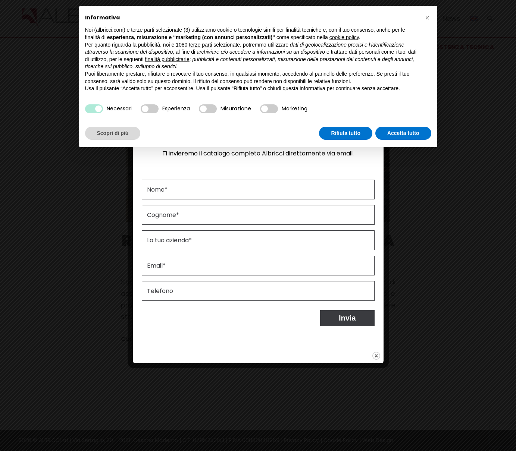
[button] (428, 18)
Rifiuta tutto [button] (345, 133)
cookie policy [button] (344, 37)
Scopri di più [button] (113, 133)
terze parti (200, 45)
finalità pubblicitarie (167, 59)
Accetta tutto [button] (403, 133)
